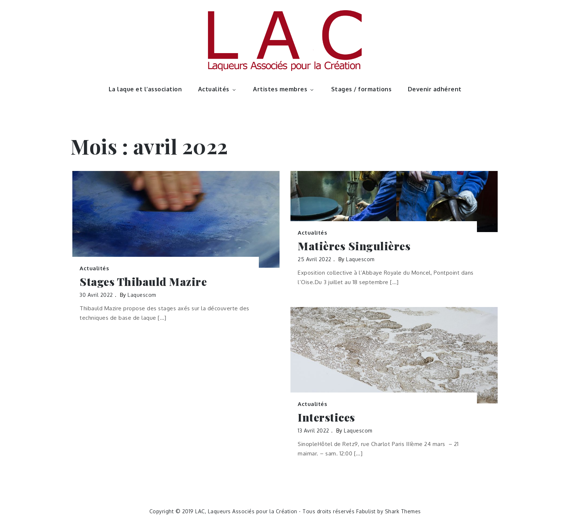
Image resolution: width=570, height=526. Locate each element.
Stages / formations (361, 89)
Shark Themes (403, 511)
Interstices (326, 417)
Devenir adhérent (435, 89)
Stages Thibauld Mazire (143, 282)
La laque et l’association (145, 89)
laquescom (142, 295)
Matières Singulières (354, 246)
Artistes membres (284, 89)
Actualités (217, 89)
